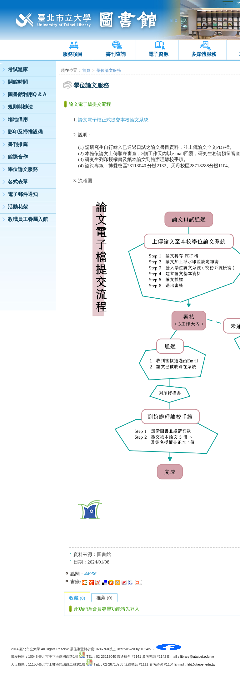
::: (1, 62)
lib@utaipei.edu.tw (201, 664)
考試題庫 (18, 69)
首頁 (86, 70)
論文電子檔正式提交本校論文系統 (113, 119)
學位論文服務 (23, 169)
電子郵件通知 (23, 194)
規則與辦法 (20, 107)
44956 (90, 573)
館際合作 (18, 156)
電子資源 (158, 54)
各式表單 (18, 181)
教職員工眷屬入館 (28, 219)
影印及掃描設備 (25, 131)
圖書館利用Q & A (27, 94)
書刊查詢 (116, 54)
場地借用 (18, 119)
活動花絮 (18, 206)
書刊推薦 (18, 144)
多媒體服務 (203, 54)
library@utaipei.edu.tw (197, 656)
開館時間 (18, 82)
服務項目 (73, 54)
